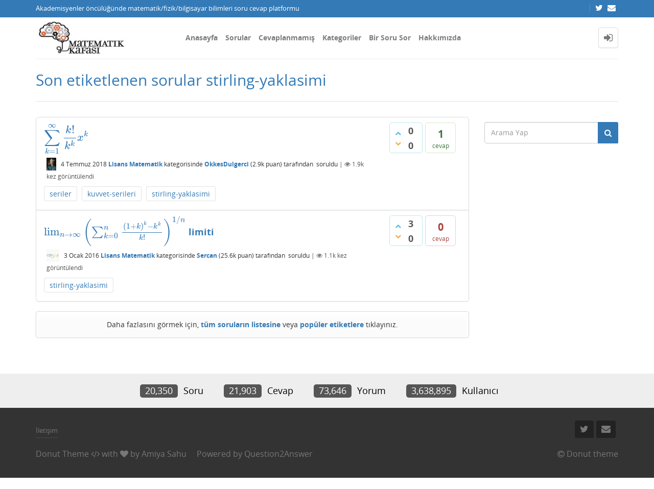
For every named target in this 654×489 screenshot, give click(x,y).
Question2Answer (278, 453)
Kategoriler (341, 37)
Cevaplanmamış (287, 37)
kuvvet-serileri (111, 194)
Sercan (207, 255)
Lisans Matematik (135, 164)
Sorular (238, 37)
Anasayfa (201, 37)
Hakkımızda (439, 37)
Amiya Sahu (164, 453)
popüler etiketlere (332, 324)
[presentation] (66, 137)
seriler (61, 194)
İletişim (47, 430)
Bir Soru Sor (390, 37)
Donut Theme (62, 453)
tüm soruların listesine (241, 324)
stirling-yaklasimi (181, 194)
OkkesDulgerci (226, 164)
